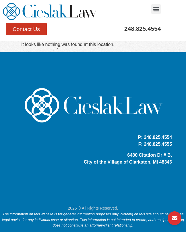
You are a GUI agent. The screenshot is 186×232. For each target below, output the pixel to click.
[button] (156, 9)
